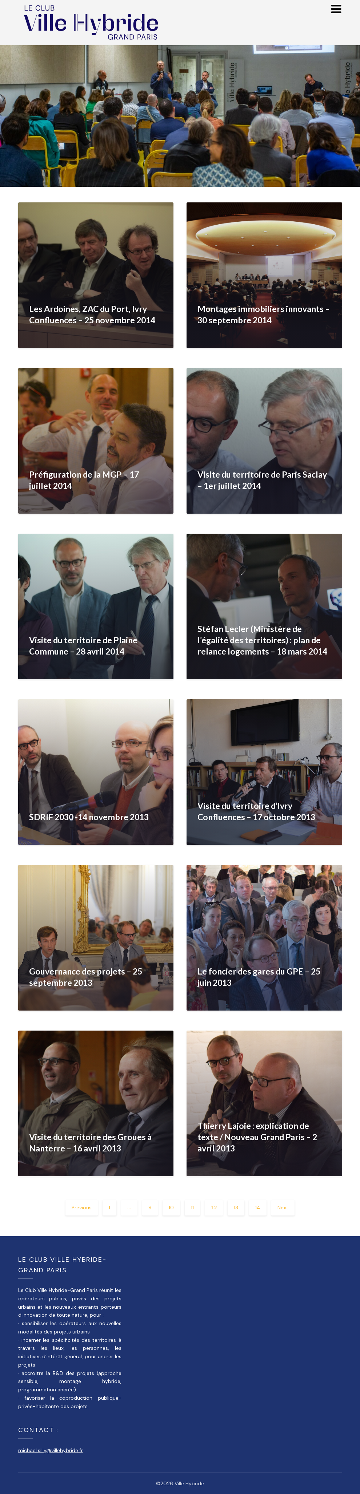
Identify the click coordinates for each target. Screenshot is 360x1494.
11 (192, 1207)
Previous (82, 1207)
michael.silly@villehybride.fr (50, 1450)
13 (236, 1207)
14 (257, 1207)
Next (282, 1207)
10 (171, 1207)
